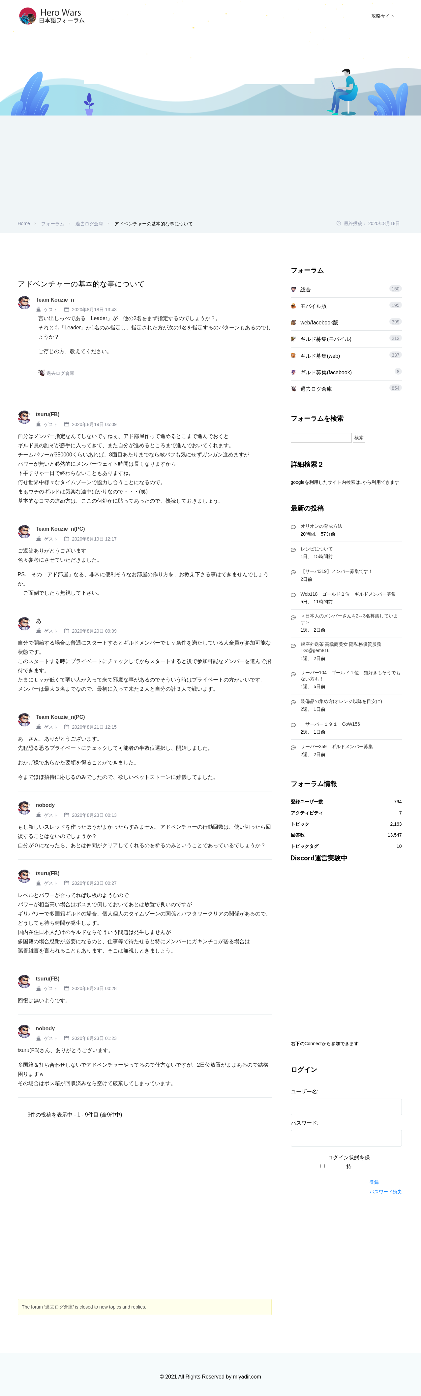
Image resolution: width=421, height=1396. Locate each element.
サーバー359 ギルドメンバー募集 (337, 746)
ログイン (326, 15)
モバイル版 (313, 306)
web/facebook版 (319, 322)
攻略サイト (383, 15)
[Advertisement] (210, 170)
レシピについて (317, 548)
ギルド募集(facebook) (326, 372)
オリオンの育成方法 (321, 526)
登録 (374, 1182)
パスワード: (304, 1123)
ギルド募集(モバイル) (325, 339)
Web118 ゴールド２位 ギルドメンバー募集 (348, 594)
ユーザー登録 (283, 15)
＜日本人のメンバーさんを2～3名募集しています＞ (349, 619)
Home (24, 223)
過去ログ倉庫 (89, 223)
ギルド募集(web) (320, 356)
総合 (305, 289)
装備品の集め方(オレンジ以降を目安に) (341, 701)
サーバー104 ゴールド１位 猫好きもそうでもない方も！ (351, 675)
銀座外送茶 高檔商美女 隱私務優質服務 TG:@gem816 (341, 647)
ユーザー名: (304, 1091)
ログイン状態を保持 (349, 1162)
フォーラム (52, 223)
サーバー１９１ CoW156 (330, 724)
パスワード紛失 (386, 1191)
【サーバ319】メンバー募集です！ (337, 571)
